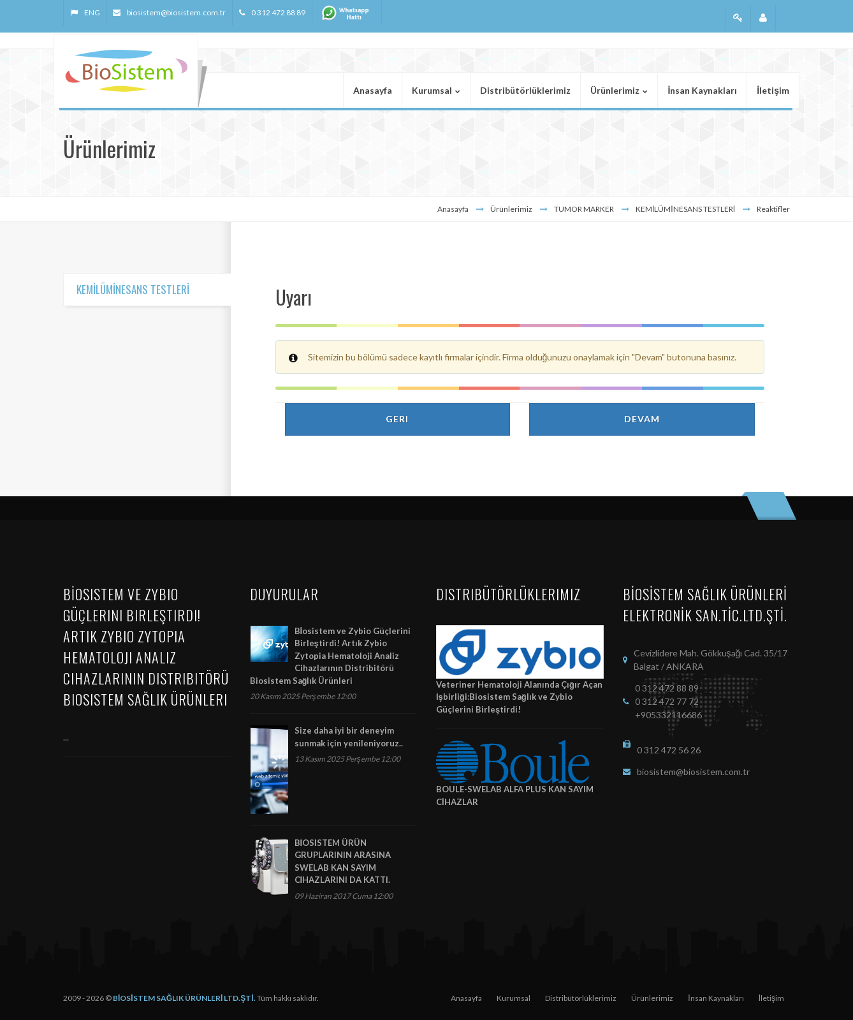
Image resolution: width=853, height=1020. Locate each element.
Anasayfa (453, 209)
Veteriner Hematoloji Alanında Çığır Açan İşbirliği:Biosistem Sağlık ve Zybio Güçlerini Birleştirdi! (519, 696)
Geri (397, 418)
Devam (642, 418)
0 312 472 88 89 (278, 12)
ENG (91, 12)
